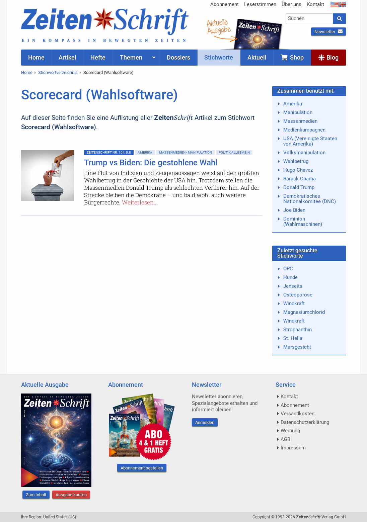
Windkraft (294, 303)
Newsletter (328, 31)
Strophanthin (297, 330)
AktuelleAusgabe (218, 26)
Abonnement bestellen (142, 467)
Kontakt (315, 4)
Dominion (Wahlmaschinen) (302, 221)
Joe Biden (294, 210)
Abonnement (224, 4)
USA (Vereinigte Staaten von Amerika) (310, 141)
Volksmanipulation (304, 153)
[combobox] (310, 18)
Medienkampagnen (304, 130)
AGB (285, 439)
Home (26, 72)
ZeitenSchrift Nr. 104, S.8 (109, 152)
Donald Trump (298, 187)
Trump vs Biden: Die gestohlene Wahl (150, 162)
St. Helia (292, 338)
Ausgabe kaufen (71, 494)
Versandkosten (297, 414)
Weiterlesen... (140, 202)
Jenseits (292, 286)
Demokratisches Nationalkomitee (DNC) (309, 198)
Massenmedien (300, 121)
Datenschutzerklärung (305, 422)
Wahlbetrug (295, 161)
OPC (288, 269)
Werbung (290, 431)
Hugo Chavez (298, 170)
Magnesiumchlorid (304, 312)
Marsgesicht (297, 347)
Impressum (293, 448)
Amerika (145, 152)
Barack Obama (299, 179)
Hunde (290, 277)
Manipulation (297, 112)
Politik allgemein (234, 152)
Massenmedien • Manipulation (185, 152)
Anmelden (204, 422)
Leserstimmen (260, 4)
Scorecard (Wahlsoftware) (108, 72)
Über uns (291, 4)
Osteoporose (297, 295)
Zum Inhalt (36, 494)
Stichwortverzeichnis (58, 72)
